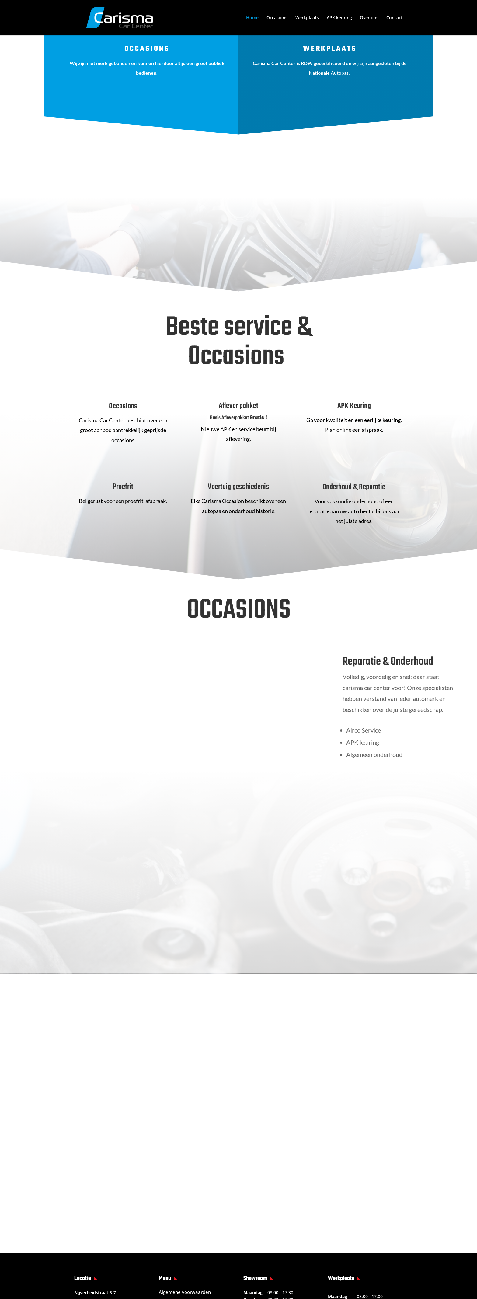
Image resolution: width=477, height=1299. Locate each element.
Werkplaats (307, 18)
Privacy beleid (174, 1206)
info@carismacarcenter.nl (114, 1209)
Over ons (369, 18)
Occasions (276, 18)
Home (252, 18)
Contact (394, 18)
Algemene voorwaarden (185, 1186)
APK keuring (339, 18)
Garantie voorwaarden (183, 1196)
